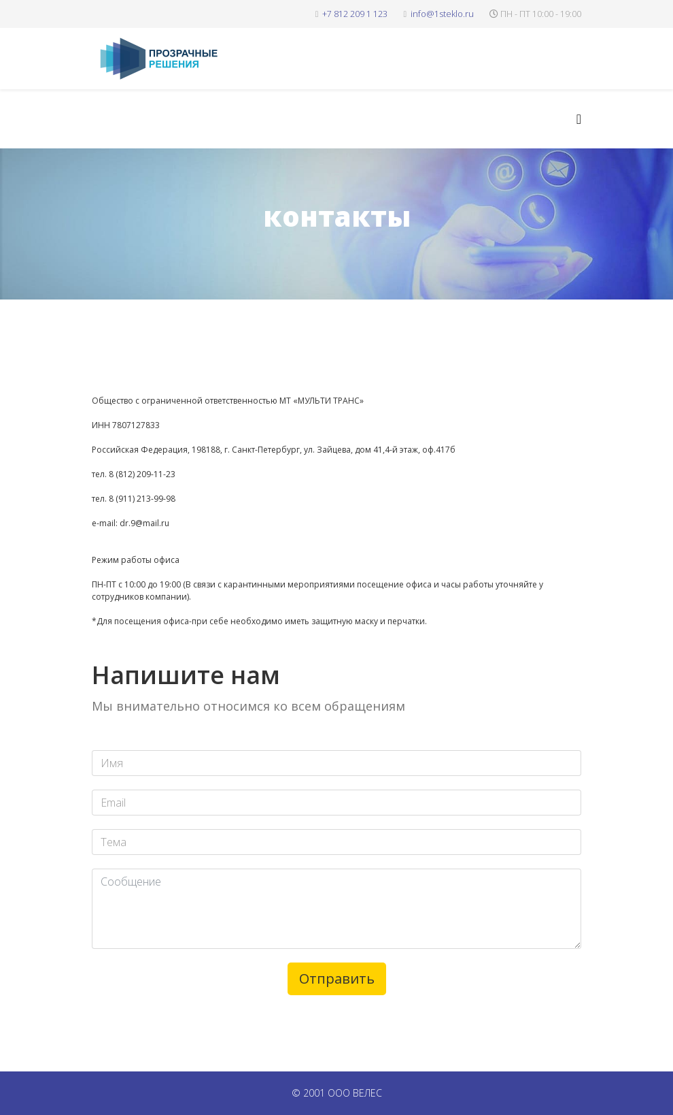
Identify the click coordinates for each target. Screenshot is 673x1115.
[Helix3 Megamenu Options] (578, 118)
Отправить (337, 978)
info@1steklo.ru (442, 14)
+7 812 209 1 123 (354, 14)
